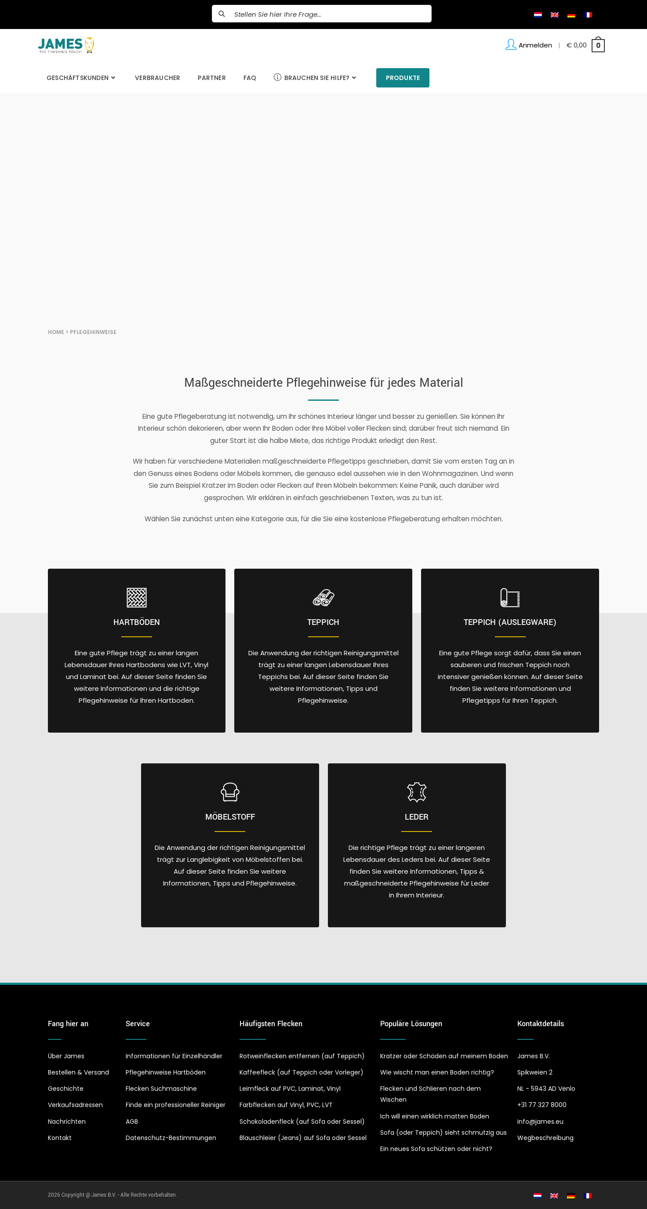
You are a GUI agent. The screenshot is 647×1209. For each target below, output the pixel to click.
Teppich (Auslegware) (510, 622)
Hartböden (136, 622)
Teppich (323, 622)
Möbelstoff (230, 817)
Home (56, 332)
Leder (417, 817)
